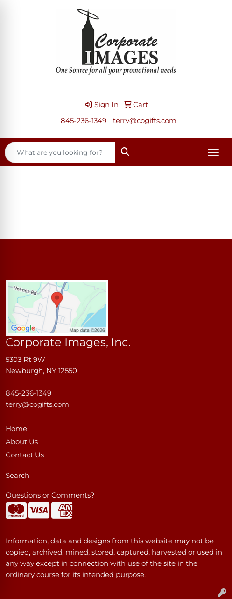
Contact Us (25, 455)
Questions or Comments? (50, 495)
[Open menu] (213, 152)
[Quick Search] (60, 152)
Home (16, 429)
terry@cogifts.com (144, 120)
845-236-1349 (83, 120)
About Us (22, 442)
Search (17, 475)
